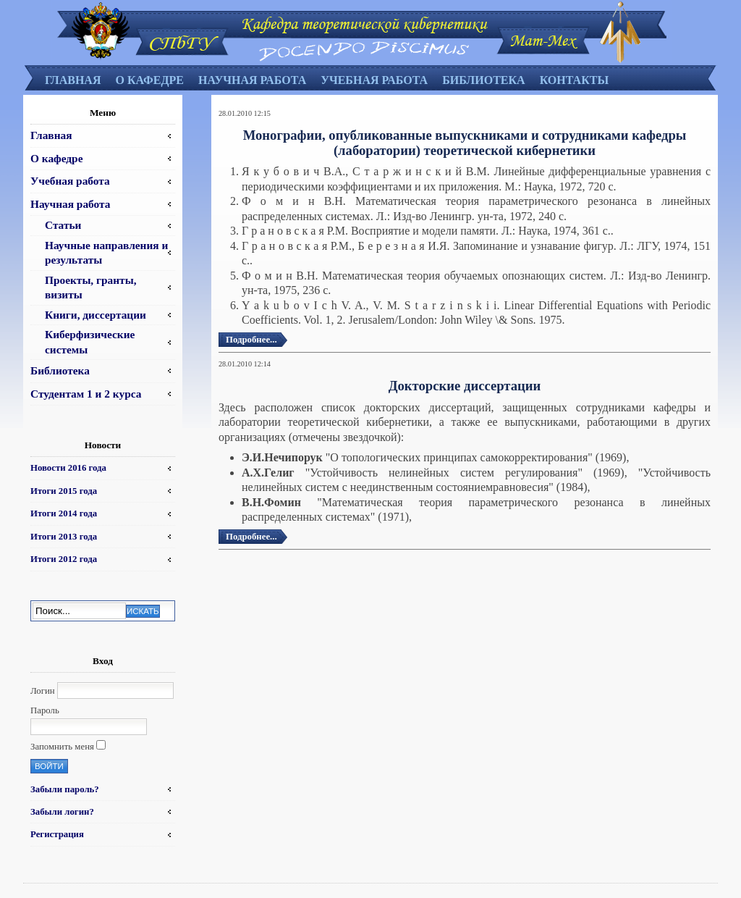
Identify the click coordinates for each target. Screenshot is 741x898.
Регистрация (57, 834)
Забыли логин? (62, 812)
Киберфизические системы (90, 341)
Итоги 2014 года (63, 513)
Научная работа (252, 80)
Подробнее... (251, 340)
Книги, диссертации (95, 315)
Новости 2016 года (68, 468)
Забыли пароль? (64, 789)
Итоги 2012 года (63, 559)
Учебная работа (374, 80)
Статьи (63, 225)
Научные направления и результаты (106, 252)
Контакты (574, 80)
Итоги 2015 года (63, 491)
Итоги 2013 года (63, 537)
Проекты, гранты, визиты (90, 287)
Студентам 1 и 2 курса (85, 393)
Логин (42, 691)
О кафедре (149, 80)
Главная (73, 80)
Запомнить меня (62, 747)
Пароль (44, 710)
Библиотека (483, 80)
